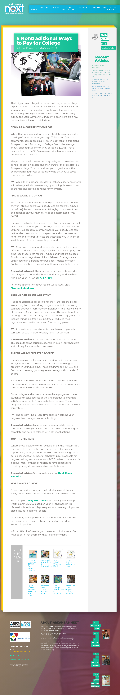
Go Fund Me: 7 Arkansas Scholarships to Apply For (102, 95)
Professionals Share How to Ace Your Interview (100, 81)
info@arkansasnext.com (20, 651)
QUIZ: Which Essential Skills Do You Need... (32, 590)
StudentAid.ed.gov (22, 288)
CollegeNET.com (36, 500)
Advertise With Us (19, 659)
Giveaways (84, 8)
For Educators (68, 9)
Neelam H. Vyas (25, 48)
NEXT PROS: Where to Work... (57, 563)
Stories (44, 8)
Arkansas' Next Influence (98, 66)
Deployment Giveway (110, 9)
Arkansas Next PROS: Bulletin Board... (45, 590)
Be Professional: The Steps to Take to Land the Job (101, 88)
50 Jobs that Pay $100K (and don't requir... (32, 565)
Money (55, 8)
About (96, 8)
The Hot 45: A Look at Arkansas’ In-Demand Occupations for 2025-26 (101, 74)
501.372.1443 (22, 646)
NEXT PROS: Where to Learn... (70, 563)
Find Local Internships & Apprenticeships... (45, 563)
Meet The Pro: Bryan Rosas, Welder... (70, 590)
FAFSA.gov (45, 277)
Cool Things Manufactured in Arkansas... (58, 590)
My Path (34, 9)
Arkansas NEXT (47, 627)
